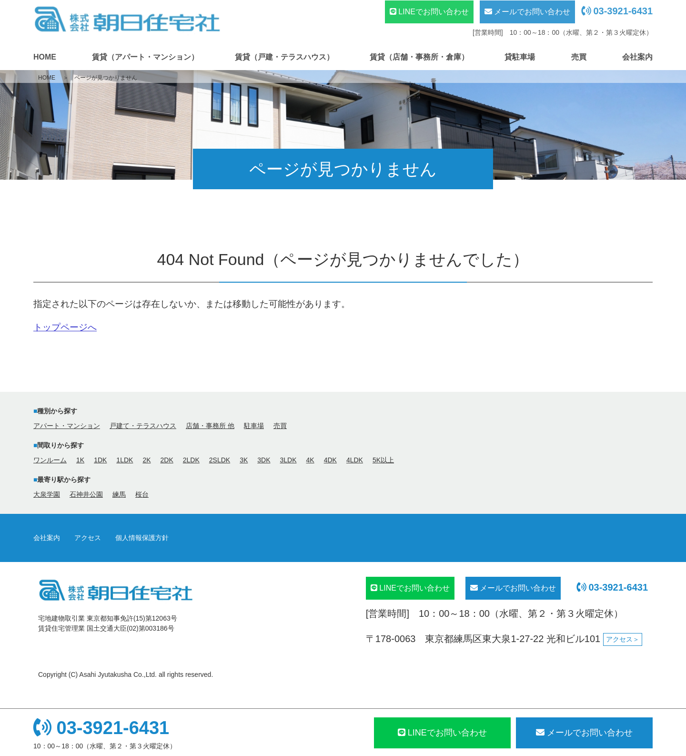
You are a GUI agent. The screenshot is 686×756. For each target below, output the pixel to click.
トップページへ (65, 327)
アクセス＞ (622, 639)
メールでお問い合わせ (527, 12)
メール (584, 732)
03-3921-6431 (617, 11)
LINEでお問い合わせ (429, 12)
